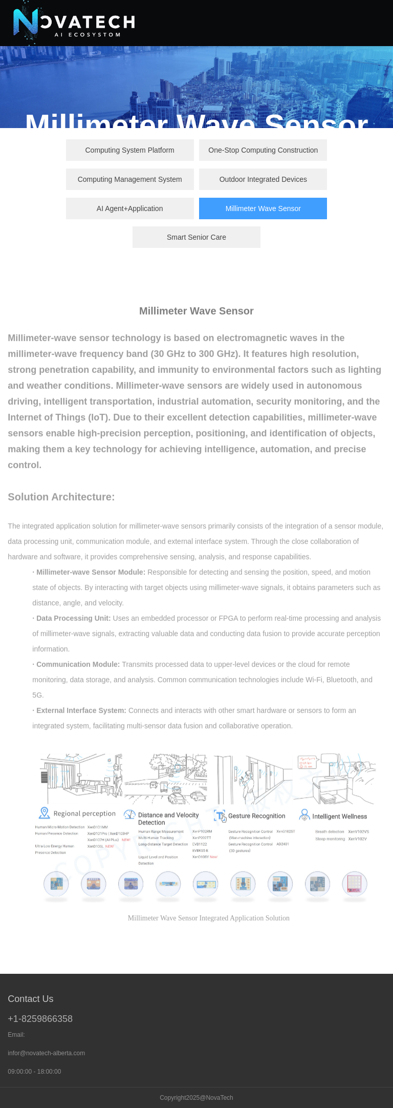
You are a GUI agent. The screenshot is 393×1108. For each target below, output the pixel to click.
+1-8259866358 (40, 1019)
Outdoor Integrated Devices (263, 179)
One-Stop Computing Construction (263, 150)
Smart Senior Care (196, 237)
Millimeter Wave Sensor (263, 208)
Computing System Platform (129, 150)
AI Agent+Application (130, 208)
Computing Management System (130, 179)
